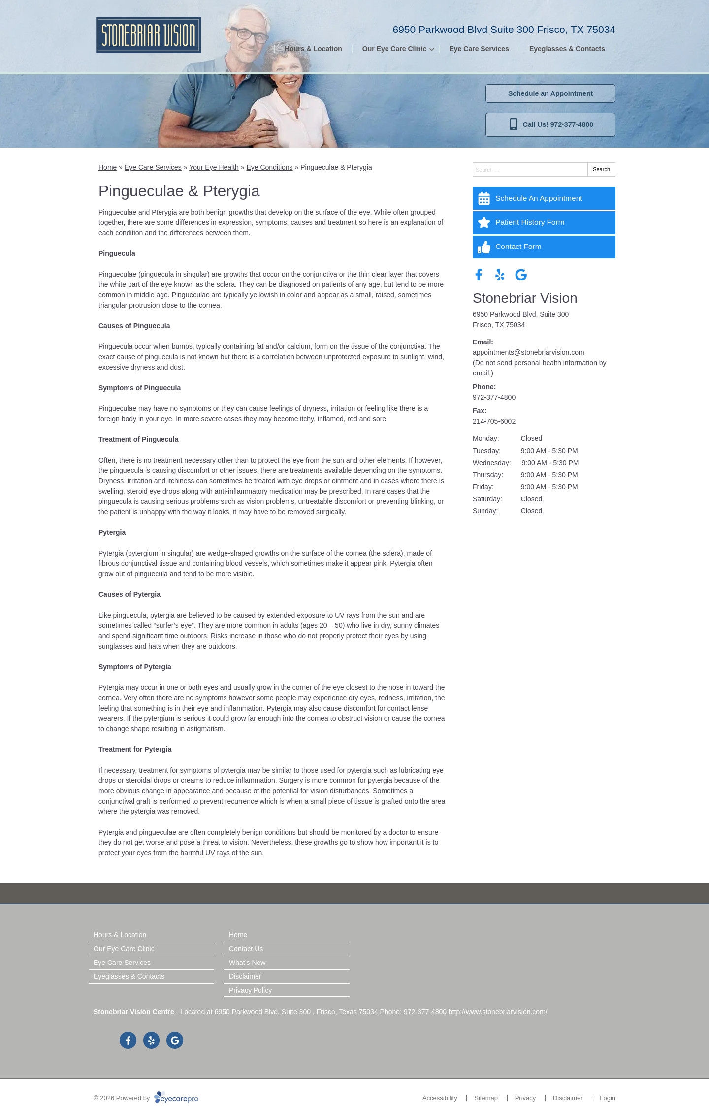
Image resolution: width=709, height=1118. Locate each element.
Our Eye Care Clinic (394, 49)
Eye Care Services (479, 49)
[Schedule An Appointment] (544, 198)
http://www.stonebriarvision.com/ (498, 1012)
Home (107, 167)
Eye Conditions (269, 167)
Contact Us (246, 949)
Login (607, 1098)
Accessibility (439, 1098)
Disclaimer (245, 976)
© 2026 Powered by (146, 1098)
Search (601, 169)
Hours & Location (313, 49)
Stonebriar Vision (525, 298)
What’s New (247, 962)
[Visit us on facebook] (479, 275)
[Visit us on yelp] (500, 275)
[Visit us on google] (521, 275)
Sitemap (486, 1098)
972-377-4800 (494, 397)
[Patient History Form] (544, 222)
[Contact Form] (544, 247)
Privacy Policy (250, 990)
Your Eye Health (214, 167)
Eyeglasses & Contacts (567, 49)
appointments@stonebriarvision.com (528, 352)
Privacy (525, 1098)
